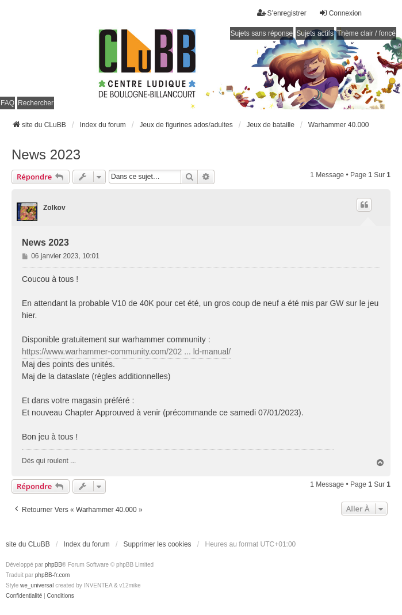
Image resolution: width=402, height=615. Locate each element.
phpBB (53, 564)
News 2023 (46, 154)
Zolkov (54, 208)
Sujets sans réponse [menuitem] (262, 33)
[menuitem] (24, 596)
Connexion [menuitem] (340, 13)
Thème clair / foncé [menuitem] (366, 33)
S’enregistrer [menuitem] (282, 13)
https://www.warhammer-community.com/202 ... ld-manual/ (126, 351)
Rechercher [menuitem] (35, 103)
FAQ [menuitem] (7, 103)
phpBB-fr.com (52, 575)
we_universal (36, 585)
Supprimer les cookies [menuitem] (158, 544)
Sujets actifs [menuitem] (315, 33)
